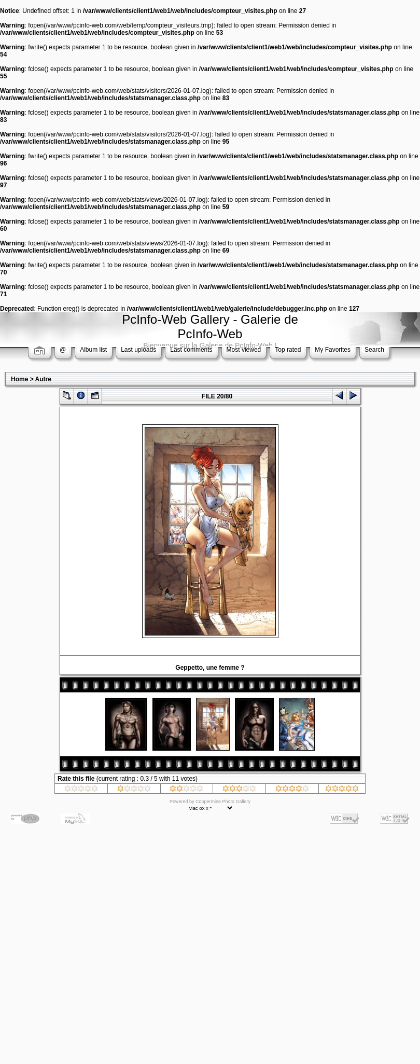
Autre (43, 379)
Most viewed (244, 349)
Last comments (191, 349)
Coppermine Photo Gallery (222, 801)
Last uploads (138, 349)
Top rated (288, 349)
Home (19, 379)
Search (374, 349)
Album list (93, 349)
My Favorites (333, 349)
